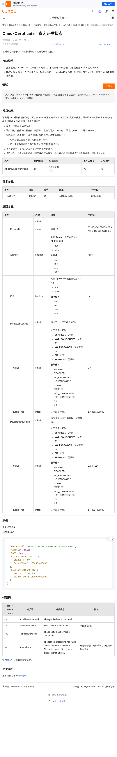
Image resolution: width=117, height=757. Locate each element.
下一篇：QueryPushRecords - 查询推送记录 (94, 688)
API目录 (67, 25)
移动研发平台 (14, 25)
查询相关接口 (78, 25)
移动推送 (26, 25)
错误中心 (11, 662)
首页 (4, 25)
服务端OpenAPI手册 (52, 25)
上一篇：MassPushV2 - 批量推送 (18, 688)
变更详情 (22, 678)
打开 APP (108, 4)
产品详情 (58, 44)
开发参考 (37, 25)
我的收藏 (107, 44)
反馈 (62, 703)
